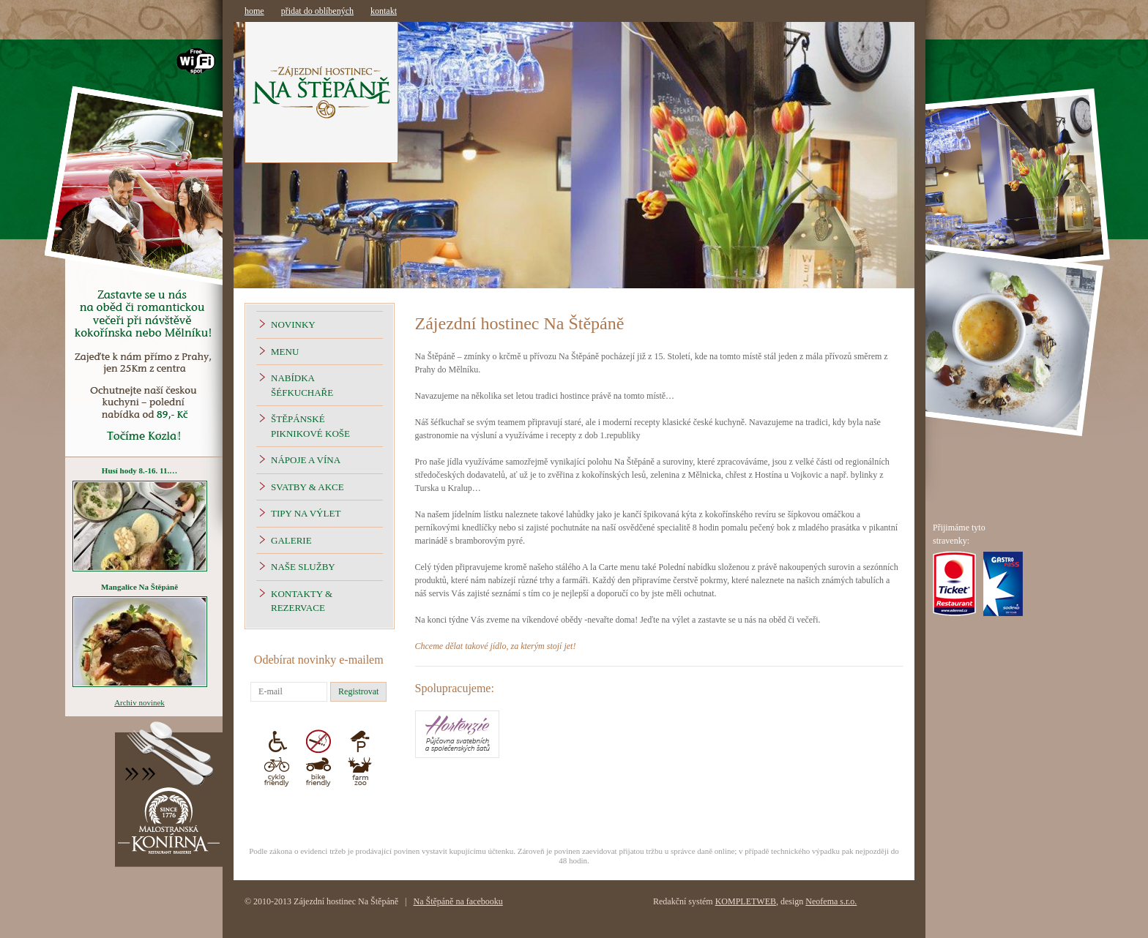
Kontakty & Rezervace (301, 601)
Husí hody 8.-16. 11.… (139, 470)
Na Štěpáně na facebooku (457, 901)
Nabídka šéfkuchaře (302, 385)
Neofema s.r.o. (831, 901)
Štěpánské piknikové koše (310, 426)
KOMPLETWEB (745, 901)
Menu (285, 351)
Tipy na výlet (305, 513)
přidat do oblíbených (317, 11)
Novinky (293, 324)
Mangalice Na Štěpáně (139, 586)
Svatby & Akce (307, 486)
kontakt (383, 11)
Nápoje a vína (305, 459)
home (254, 11)
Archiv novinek (139, 702)
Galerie (291, 540)
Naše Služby (303, 566)
